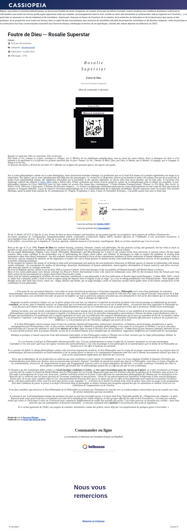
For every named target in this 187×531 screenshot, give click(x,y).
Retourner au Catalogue (93, 521)
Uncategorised (28, 47)
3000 (48, 182)
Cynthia (42, 182)
